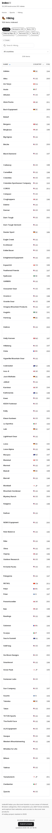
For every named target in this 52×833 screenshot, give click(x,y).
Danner (6, 210)
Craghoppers (9, 199)
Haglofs (6, 312)
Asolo (5, 89)
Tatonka (6, 701)
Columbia (7, 178)
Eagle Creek (8, 240)
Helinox (6, 327)
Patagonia (7, 576)
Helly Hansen (9, 338)
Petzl (5, 589)
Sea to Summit (9, 638)
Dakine (6, 205)
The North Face (10, 721)
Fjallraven (7, 276)
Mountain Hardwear (12, 491)
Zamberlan (8, 784)
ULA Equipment (10, 729)
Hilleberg (7, 346)
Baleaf (6, 117)
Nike (5, 541)
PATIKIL (6, 583)
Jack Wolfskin (9, 377)
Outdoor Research (11, 559)
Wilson (6, 758)
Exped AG (7, 265)
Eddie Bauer (8, 250)
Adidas (6, 71)
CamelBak (7, 172)
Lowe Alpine (8, 449)
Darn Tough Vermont (12, 225)
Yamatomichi (8, 777)
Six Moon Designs (11, 655)
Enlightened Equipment (13, 258)
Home (4, 12)
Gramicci (7, 296)
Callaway (7, 165)
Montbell (7, 486)
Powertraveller (9, 602)
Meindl (6, 471)
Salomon (7, 626)
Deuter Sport (8, 232)
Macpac (7, 455)
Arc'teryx (7, 84)
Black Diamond (9, 154)
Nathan (6, 513)
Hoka (5, 351)
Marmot (6, 465)
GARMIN (7, 281)
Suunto (6, 696)
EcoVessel (7, 245)
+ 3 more (6, 40)
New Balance (9, 532)
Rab (5, 609)
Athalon (6, 95)
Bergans (7, 124)
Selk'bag (7, 646)
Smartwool (8, 662)
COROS (6, 188)
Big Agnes (7, 137)
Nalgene (7, 504)
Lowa (5, 444)
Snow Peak (8, 670)
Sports (12, 12)
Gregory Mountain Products (15, 307)
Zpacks (6, 792)
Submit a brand (26, 824)
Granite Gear (8, 301)
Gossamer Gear (10, 289)
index (6, 2)
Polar (5, 594)
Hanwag (7, 318)
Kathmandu (8, 393)
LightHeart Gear (10, 436)
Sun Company (9, 688)
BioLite (6, 144)
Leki (5, 429)
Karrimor (7, 387)
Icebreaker (8, 366)
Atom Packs (8, 102)
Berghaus (7, 130)
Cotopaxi (7, 194)
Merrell (6, 478)
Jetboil (6, 382)
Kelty (5, 411)
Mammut (7, 460)
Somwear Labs (9, 679)
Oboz (5, 549)
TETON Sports (9, 716)
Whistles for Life (10, 749)
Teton (5, 709)
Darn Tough (8, 218)
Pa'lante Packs (9, 567)
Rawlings (7, 616)
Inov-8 (6, 371)
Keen (5, 398)
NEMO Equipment (10, 522)
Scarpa (6, 633)
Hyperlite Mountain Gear (13, 358)
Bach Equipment (10, 109)
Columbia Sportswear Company (17, 183)
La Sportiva (8, 424)
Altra (5, 79)
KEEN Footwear (10, 404)
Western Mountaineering (14, 741)
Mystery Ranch (9, 496)
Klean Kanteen (9, 418)
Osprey (6, 554)
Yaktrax (6, 768)
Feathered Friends (11, 270)
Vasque (6, 736)
